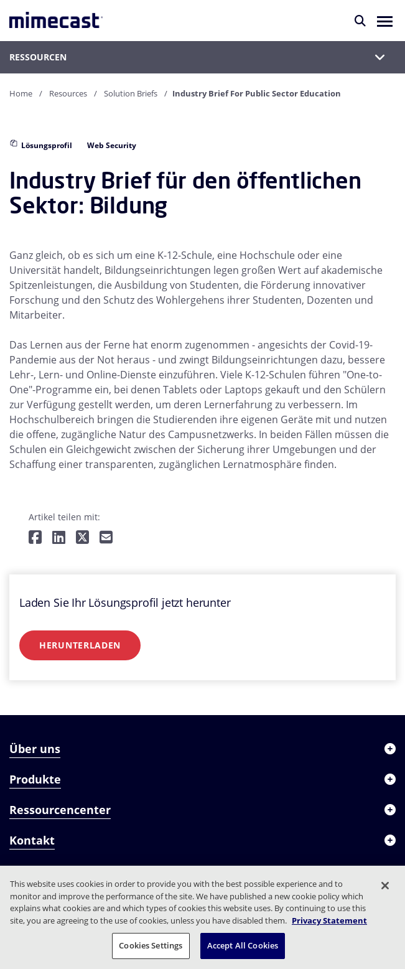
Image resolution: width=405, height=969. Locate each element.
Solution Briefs (130, 93)
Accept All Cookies (242, 945)
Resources (68, 93)
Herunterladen (80, 645)
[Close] (385, 885)
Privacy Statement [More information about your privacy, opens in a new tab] (329, 920)
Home (20, 93)
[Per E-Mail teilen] (106, 538)
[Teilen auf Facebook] (35, 538)
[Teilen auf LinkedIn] (58, 538)
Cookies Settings (150, 945)
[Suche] (360, 20)
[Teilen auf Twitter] (82, 538)
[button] (385, 20)
